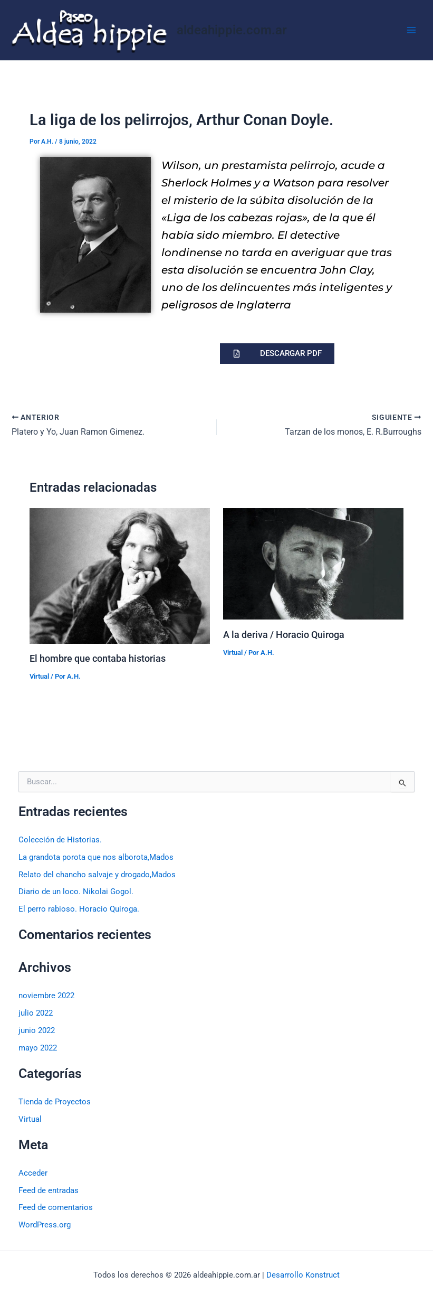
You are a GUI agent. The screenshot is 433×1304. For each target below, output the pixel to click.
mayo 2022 (37, 1048)
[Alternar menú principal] (411, 30)
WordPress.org (44, 1225)
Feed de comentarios (55, 1207)
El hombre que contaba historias (98, 658)
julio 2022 (35, 1013)
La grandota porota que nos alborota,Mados (96, 857)
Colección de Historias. (60, 840)
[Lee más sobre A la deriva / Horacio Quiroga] (313, 563)
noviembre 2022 (46, 995)
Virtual (39, 676)
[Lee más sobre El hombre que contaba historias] (120, 575)
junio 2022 (36, 1030)
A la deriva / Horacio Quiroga (283, 634)
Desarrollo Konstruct (303, 1275)
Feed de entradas (48, 1190)
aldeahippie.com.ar (232, 30)
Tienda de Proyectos (54, 1101)
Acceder (32, 1173)
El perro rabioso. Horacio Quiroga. (78, 909)
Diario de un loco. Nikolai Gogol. (75, 891)
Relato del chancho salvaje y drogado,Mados (97, 874)
